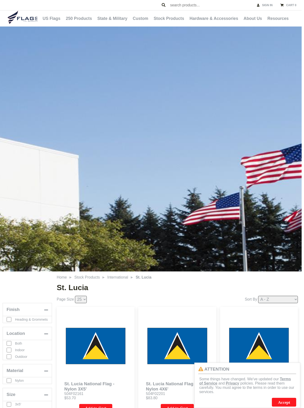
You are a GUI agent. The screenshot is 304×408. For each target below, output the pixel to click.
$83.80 (151, 397)
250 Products (95, 18)
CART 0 (291, 5)
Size (11, 400)
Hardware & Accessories (220, 18)
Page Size (65, 298)
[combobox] (211, 5)
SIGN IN (267, 5)
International (117, 276)
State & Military (126, 18)
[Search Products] (163, 5)
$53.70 (70, 397)
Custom (152, 18)
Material (15, 376)
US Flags (69, 18)
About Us (257, 18)
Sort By (251, 298)
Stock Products (178, 18)
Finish (13, 312)
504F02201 (155, 392)
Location (16, 339)
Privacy (232, 383)
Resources (280, 18)
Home (62, 276)
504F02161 (73, 392)
